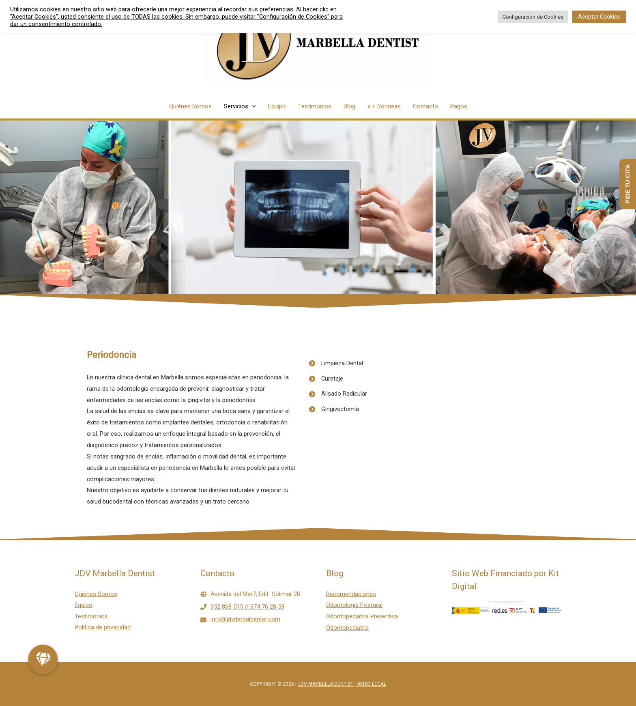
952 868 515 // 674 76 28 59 (247, 606)
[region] (318, 208)
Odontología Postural (354, 605)
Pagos (458, 106)
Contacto (425, 106)
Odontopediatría (347, 627)
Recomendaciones (351, 594)
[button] (43, 659)
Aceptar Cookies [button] (599, 16)
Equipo (277, 106)
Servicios (236, 106)
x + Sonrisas (384, 106)
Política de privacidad (103, 627)
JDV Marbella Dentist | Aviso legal (342, 684)
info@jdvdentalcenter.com (245, 619)
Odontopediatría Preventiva (362, 616)
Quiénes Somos (190, 106)
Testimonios (314, 106)
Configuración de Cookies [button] (533, 17)
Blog (349, 106)
